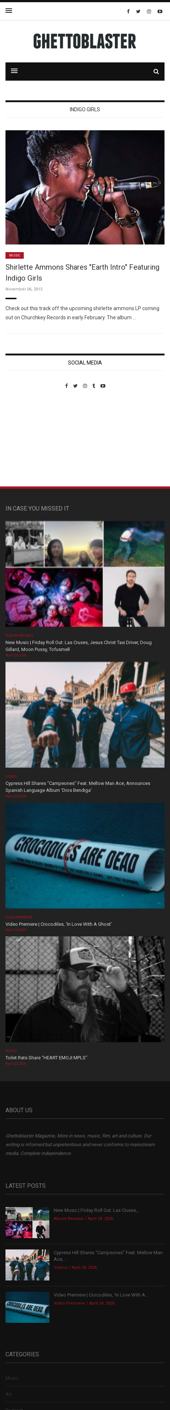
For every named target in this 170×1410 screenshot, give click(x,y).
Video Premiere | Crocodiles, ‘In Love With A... (101, 1295)
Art (8, 1394)
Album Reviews (19, 635)
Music (14, 255)
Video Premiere (18, 917)
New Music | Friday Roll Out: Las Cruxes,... (97, 1210)
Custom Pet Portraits (26, 439)
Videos (11, 776)
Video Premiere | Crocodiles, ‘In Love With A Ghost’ (58, 924)
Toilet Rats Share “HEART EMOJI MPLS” (46, 1057)
